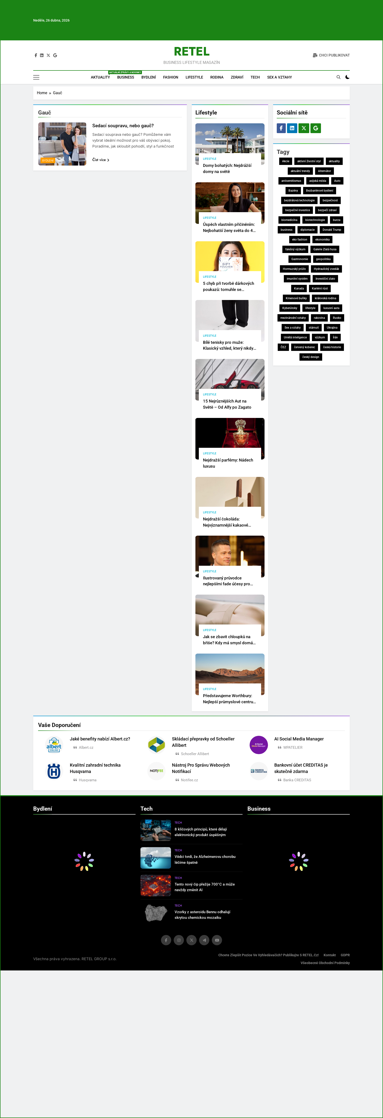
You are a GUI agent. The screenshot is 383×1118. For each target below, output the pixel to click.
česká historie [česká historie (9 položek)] (332, 347)
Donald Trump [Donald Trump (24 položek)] (332, 229)
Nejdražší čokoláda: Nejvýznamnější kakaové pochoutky (225, 525)
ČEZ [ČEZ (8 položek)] (283, 347)
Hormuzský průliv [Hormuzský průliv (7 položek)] (294, 269)
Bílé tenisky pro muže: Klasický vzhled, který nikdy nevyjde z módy (228, 348)
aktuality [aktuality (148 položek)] (334, 161)
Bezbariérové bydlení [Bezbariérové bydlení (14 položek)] (319, 190)
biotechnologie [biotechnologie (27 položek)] (315, 220)
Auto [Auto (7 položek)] (337, 181)
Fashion (170, 77)
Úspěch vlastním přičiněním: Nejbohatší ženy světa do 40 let (229, 230)
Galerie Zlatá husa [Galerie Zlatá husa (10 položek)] (324, 249)
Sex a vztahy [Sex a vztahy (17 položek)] (293, 327)
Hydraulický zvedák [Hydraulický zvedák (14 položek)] (326, 269)
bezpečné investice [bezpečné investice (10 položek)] (297, 210)
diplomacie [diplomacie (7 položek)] (307, 229)
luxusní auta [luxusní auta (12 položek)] (331, 308)
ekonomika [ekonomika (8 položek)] (322, 239)
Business (125, 77)
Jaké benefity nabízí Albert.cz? (100, 739)
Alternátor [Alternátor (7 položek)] (324, 171)
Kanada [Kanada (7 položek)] (299, 288)
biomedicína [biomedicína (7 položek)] (289, 220)
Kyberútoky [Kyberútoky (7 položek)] (289, 308)
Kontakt (330, 955)
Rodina (216, 77)
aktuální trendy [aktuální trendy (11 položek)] (300, 171)
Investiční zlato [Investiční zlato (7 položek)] (325, 278)
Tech (255, 77)
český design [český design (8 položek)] (310, 357)
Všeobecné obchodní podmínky (325, 963)
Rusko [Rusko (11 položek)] (337, 318)
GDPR (345, 955)
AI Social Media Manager (299, 739)
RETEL (191, 51)
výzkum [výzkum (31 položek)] (320, 337)
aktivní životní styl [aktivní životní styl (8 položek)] (309, 161)
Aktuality (102, 75)
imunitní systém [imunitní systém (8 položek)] (297, 278)
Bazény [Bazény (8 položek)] (293, 190)
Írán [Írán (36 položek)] (335, 337)
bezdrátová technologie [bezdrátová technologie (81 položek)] (299, 200)
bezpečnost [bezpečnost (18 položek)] (330, 200)
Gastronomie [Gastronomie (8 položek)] (299, 259)
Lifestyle (194, 77)
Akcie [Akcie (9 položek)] (285, 161)
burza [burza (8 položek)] (336, 220)
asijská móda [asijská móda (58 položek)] (317, 181)
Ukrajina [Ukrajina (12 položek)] (332, 327)
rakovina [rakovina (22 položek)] (319, 318)
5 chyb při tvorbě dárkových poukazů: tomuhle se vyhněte (228, 289)
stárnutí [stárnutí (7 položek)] (314, 327)
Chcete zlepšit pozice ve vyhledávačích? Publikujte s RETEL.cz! (268, 955)
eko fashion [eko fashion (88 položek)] (299, 239)
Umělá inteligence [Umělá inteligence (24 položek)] (295, 337)
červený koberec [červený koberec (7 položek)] (304, 347)
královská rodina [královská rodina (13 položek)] (325, 298)
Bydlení (148, 77)
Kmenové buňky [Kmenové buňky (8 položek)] (296, 298)
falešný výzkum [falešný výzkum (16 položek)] (295, 249)
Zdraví (237, 77)
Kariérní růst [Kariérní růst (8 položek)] (320, 288)
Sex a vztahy (279, 77)
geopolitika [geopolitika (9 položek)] (323, 259)
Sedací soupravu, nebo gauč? (123, 125)
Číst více (100, 159)
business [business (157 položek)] (286, 229)
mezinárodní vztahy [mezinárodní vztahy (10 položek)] (293, 318)
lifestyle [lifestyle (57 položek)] (310, 308)
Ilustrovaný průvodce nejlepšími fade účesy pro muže (226, 584)
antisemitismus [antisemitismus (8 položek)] (291, 181)
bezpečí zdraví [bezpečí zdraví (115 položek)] (327, 210)
